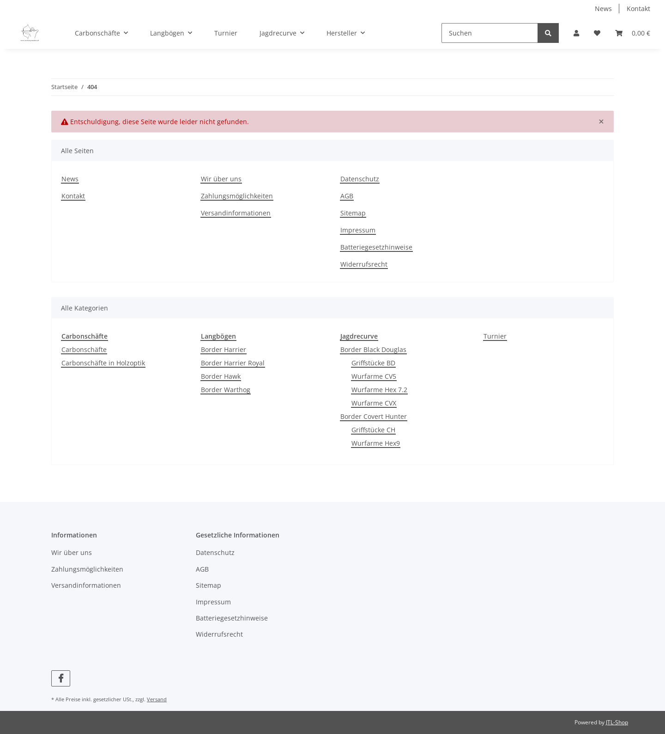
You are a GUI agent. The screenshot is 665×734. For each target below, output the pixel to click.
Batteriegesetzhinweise (376, 247)
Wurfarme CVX (373, 403)
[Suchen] (489, 33)
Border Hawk (221, 376)
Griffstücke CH (373, 429)
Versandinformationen (236, 213)
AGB (346, 195)
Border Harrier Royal (233, 362)
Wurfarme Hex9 (375, 443)
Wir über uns (221, 178)
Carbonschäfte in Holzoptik (103, 362)
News (603, 8)
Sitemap (353, 213)
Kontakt (638, 8)
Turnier (495, 336)
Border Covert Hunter (373, 416)
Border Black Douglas (373, 349)
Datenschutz (359, 178)
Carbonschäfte (84, 349)
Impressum (357, 230)
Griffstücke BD (373, 362)
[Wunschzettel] (597, 33)
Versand (157, 699)
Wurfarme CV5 (373, 376)
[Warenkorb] (633, 33)
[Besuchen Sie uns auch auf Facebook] (60, 678)
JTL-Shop (617, 722)
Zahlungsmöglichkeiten (237, 195)
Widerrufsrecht (363, 264)
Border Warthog (225, 389)
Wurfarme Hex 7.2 (379, 389)
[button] (576, 33)
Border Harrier (223, 349)
